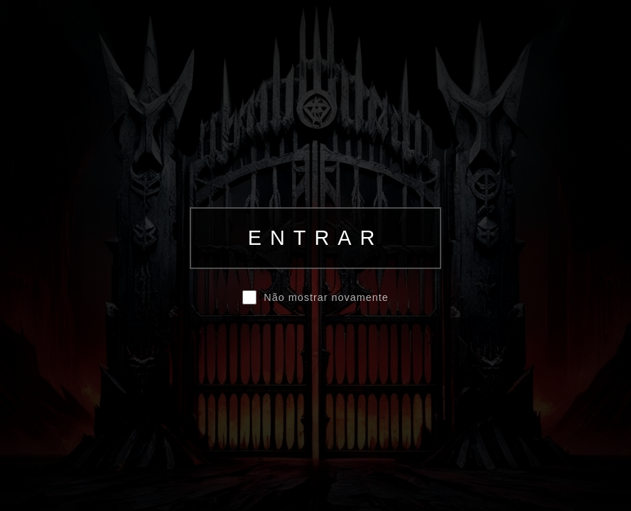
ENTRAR (315, 237)
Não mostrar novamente (326, 297)
